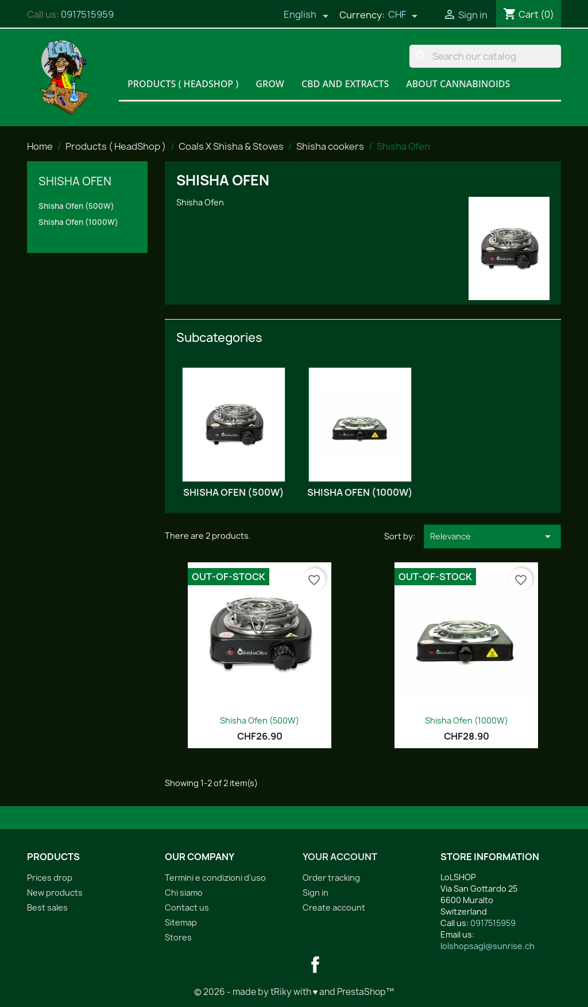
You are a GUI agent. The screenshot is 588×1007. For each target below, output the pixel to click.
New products (55, 892)
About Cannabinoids (458, 83)
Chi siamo (184, 892)
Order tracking (331, 877)
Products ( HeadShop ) (182, 83)
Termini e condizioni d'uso (215, 877)
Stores (178, 937)
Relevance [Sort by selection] (492, 536)
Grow (270, 83)
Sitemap (181, 922)
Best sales (47, 907)
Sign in (315, 892)
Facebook (315, 964)
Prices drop (49, 877)
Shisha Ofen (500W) (76, 206)
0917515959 (87, 14)
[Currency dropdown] (403, 15)
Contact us (187, 907)
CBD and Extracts (345, 83)
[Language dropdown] (306, 15)
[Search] (485, 56)
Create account (334, 907)
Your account (340, 856)
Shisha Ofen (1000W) (78, 222)
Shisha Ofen (74, 181)
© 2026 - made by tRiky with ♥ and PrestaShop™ (294, 992)
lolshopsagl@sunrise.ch (487, 945)
